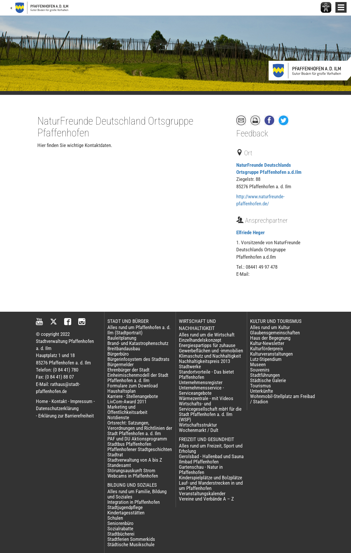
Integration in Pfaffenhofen (133, 502)
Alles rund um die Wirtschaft (206, 334)
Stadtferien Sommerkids (131, 539)
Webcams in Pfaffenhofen (132, 475)
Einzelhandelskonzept (200, 340)
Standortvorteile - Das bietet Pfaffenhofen (206, 374)
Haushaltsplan (121, 391)
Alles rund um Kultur (270, 327)
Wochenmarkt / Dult (198, 430)
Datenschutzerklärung (57, 408)
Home (42, 401)
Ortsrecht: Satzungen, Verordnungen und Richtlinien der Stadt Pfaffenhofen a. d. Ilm (139, 428)
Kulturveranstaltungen (271, 353)
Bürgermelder (120, 364)
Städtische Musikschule (130, 544)
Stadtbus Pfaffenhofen (129, 444)
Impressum (81, 401)
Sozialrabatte (120, 528)
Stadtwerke (190, 366)
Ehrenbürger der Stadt (128, 369)
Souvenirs (260, 369)
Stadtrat (115, 454)
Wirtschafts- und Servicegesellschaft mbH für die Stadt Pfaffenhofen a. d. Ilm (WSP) (210, 411)
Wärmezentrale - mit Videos (206, 398)
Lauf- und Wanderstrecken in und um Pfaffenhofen (211, 485)
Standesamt (119, 465)
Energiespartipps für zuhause (207, 345)
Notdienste (118, 417)
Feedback (252, 133)
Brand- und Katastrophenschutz (137, 343)
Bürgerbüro (118, 353)
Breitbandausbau (123, 348)
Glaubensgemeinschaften (275, 332)
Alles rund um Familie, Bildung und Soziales (137, 494)
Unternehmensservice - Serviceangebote (201, 390)
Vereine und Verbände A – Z (206, 498)
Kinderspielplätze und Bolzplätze (210, 477)
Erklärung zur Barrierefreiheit (66, 416)
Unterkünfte (261, 391)
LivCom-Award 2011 (127, 401)
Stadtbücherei (120, 534)
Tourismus (260, 385)
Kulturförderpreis (266, 348)
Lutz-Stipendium (266, 359)
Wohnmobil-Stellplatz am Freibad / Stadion (282, 399)
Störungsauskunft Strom (131, 470)
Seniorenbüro (120, 523)
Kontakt (59, 401)
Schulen (115, 518)
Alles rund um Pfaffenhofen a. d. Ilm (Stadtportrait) (138, 330)
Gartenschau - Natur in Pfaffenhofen (201, 469)
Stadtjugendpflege (125, 507)
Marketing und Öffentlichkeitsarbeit (127, 409)
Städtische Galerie (268, 380)
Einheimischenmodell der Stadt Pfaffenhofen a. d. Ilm (137, 377)
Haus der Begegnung (270, 338)
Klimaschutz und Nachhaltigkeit (210, 356)
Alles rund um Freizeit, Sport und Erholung (210, 448)
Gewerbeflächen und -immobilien (211, 350)
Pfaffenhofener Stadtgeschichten (139, 449)
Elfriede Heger (250, 232)
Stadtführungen (265, 375)
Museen (258, 364)
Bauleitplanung (121, 338)
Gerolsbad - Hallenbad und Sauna (211, 456)
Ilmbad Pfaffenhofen (199, 461)
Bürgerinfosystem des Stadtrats (138, 359)
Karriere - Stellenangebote (132, 396)
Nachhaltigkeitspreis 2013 (204, 361)
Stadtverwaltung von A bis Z (134, 460)
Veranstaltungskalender (202, 493)
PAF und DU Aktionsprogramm (137, 438)
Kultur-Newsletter (267, 343)
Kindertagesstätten (125, 512)
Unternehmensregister (200, 382)
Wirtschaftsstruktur (198, 424)
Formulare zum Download (132, 385)
